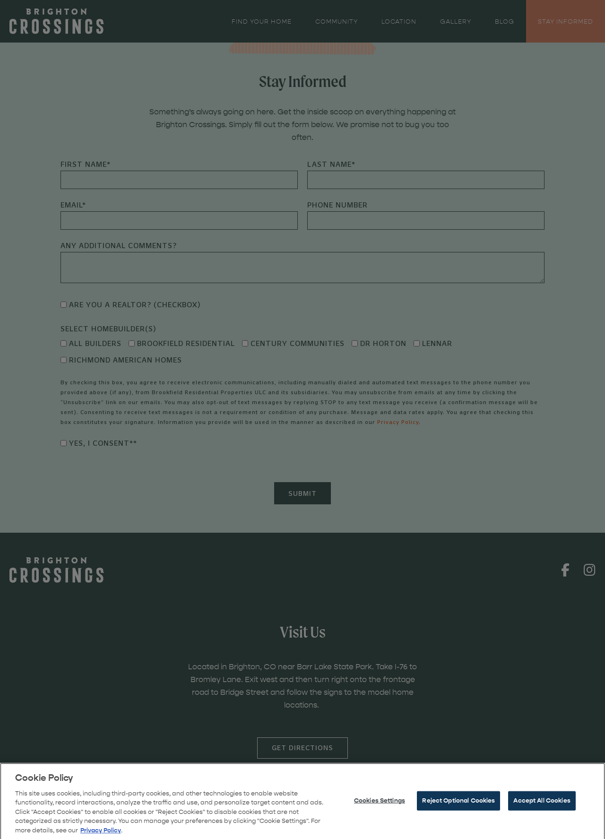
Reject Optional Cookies (458, 806)
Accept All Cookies (541, 806)
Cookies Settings (379, 806)
